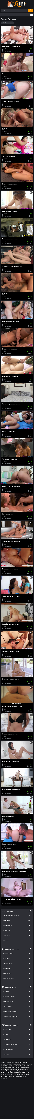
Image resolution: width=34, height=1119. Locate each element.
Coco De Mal (16, 973)
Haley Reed (16, 958)
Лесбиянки (16, 936)
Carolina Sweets (16, 953)
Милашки (16, 941)
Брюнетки (16, 920)
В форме (16, 991)
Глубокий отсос (16, 1001)
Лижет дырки (16, 1006)
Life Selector (16, 1029)
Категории (8, 911)
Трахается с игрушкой (16, 1016)
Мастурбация (16, 925)
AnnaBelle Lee (16, 963)
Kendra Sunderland (16, 979)
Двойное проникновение (16, 915)
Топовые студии (11, 1025)
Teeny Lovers (16, 1039)
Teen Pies (16, 1054)
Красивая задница (16, 996)
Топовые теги (10, 987)
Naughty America (16, 1049)
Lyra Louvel (16, 968)
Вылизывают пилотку (16, 1011)
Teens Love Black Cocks (16, 1044)
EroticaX (16, 1034)
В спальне (16, 930)
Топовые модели (11, 949)
